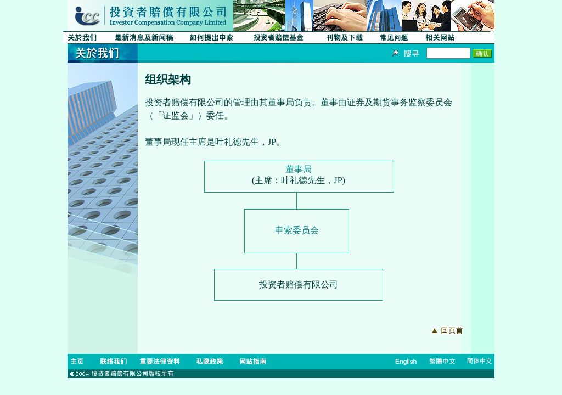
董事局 (298, 169)
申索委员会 (297, 230)
